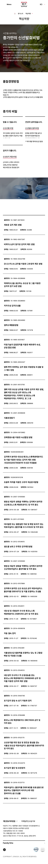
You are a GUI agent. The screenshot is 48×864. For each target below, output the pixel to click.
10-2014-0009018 (18, 628)
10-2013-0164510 (18, 670)
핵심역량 (28, 14)
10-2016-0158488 (18, 715)
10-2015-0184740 (18, 696)
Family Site (8, 843)
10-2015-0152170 (17, 738)
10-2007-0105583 (18, 497)
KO (41, 4)
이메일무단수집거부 (28, 821)
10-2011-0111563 (17, 519)
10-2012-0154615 (18, 542)
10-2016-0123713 (17, 782)
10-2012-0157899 (18, 583)
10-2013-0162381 (17, 648)
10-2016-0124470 (18, 763)
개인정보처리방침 (9, 821)
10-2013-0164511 (17, 606)
